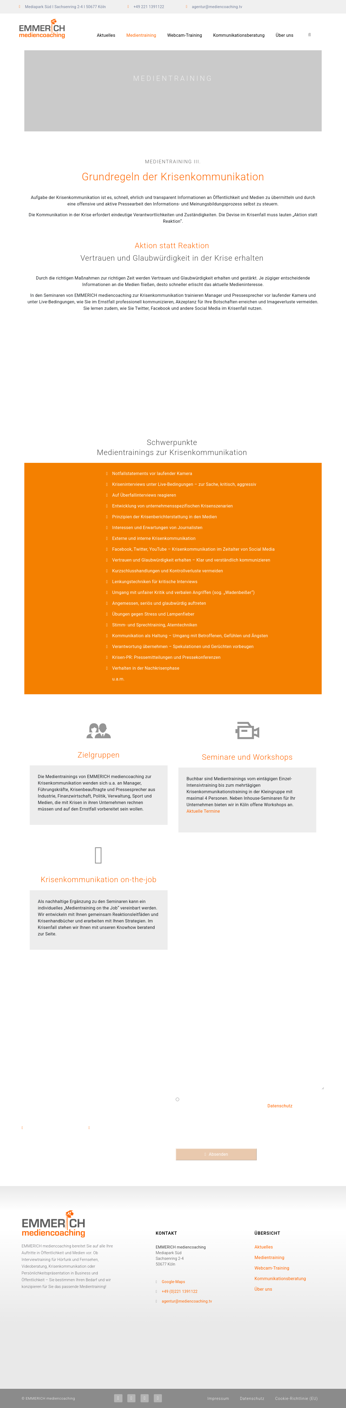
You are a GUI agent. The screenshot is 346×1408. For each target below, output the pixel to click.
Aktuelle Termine (203, 811)
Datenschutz (280, 1105)
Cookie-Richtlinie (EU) (296, 1398)
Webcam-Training (184, 35)
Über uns (285, 35)
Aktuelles (106, 35)
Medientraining (141, 35)
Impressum (218, 1398)
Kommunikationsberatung (238, 35)
